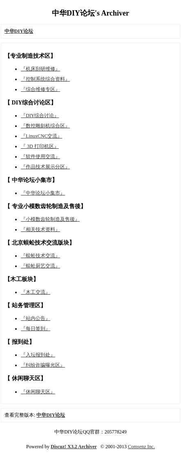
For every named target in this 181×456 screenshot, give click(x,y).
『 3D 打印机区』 (40, 146)
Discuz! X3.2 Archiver (74, 446)
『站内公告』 (35, 318)
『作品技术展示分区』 (45, 167)
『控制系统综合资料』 (45, 79)
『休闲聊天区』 (38, 392)
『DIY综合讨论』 (40, 115)
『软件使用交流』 (40, 156)
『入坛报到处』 (38, 355)
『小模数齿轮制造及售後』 (50, 219)
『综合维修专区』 (40, 89)
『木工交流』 (35, 292)
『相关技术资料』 (40, 229)
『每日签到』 (35, 328)
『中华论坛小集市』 (43, 193)
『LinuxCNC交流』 (41, 136)
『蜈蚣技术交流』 (40, 256)
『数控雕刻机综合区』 (45, 126)
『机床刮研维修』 (40, 69)
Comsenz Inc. (141, 446)
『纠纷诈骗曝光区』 (43, 365)
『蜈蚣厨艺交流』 (40, 266)
